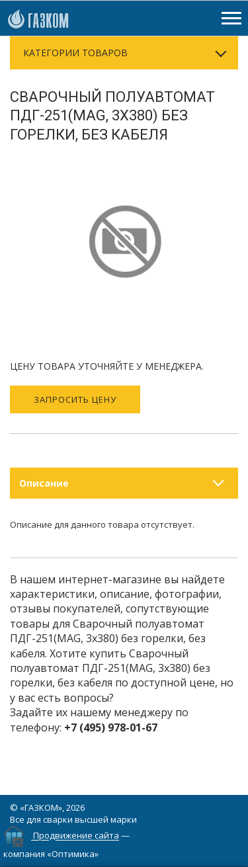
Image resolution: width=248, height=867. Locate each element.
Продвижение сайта (76, 836)
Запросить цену (75, 399)
